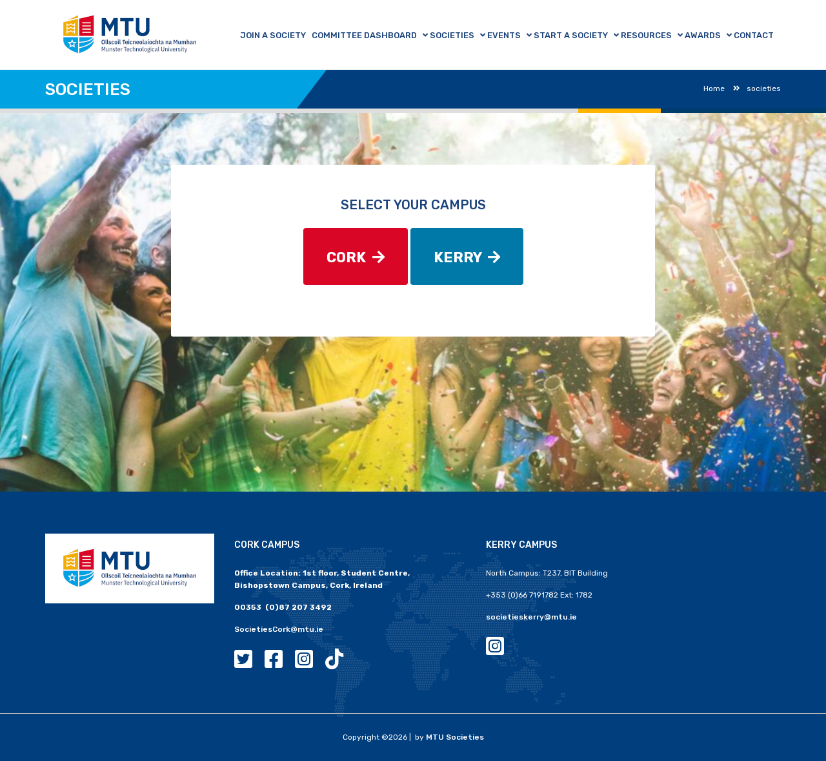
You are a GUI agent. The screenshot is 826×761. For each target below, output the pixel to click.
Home (714, 88)
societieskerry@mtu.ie (531, 616)
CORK (356, 257)
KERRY (467, 257)
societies (757, 88)
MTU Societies (455, 737)
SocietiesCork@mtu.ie (278, 629)
